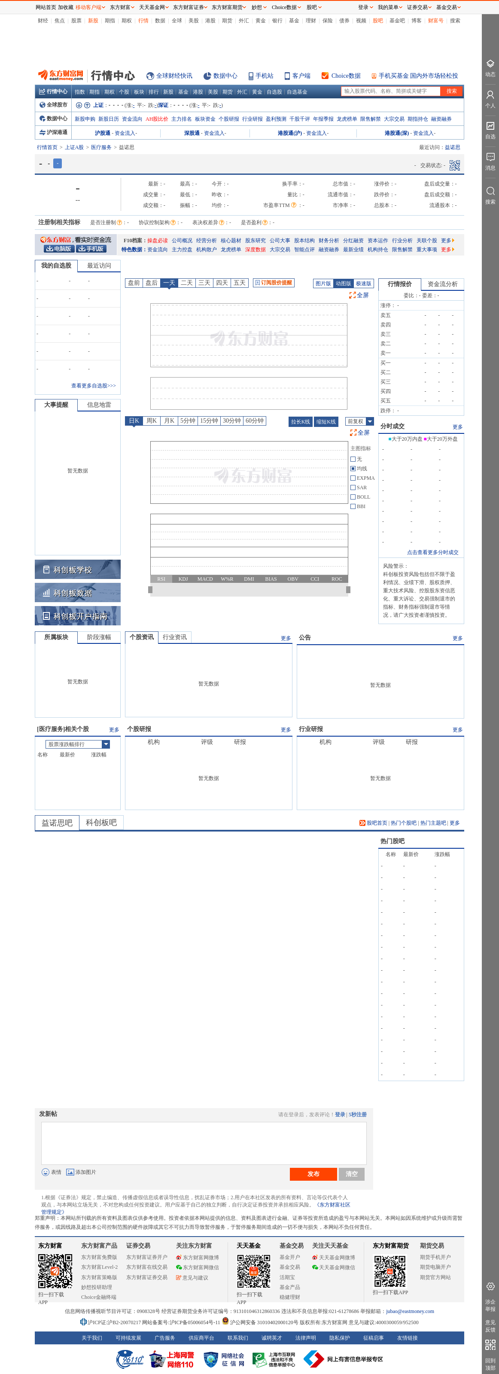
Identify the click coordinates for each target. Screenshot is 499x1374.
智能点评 (304, 250)
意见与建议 (192, 1278)
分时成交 (392, 426)
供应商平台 (201, 1338)
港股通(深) (397, 133)
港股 (210, 21)
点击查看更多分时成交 (433, 552)
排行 (154, 92)
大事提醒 (56, 405)
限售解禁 (370, 119)
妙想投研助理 (96, 1287)
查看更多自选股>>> (93, 386)
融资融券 (441, 119)
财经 (43, 21)
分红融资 (353, 241)
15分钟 (209, 420)
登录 (340, 1115)
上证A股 (74, 147)
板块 (139, 92)
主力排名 (181, 119)
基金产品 (290, 1287)
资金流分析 (443, 284)
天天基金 (249, 1246)
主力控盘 (182, 250)
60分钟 (255, 420)
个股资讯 (142, 637)
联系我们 (238, 1338)
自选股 (274, 92)
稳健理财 (290, 1297)
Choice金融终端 (98, 1297)
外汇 (244, 21)
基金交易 (290, 1267)
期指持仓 (418, 119)
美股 (194, 21)
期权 (127, 21)
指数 (80, 92)
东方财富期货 (391, 1246)
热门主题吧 (433, 823)
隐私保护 (339, 1338)
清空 (352, 1173)
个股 (124, 92)
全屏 (363, 295)
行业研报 (252, 119)
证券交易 (417, 7)
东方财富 (50, 1246)
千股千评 (299, 119)
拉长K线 (300, 422)
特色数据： (134, 250)
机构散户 (206, 250)
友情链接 (407, 1338)
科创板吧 (101, 822)
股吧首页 (373, 823)
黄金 (261, 21)
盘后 (152, 283)
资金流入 (125, 133)
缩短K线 (326, 422)
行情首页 (47, 147)
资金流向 (132, 119)
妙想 (257, 7)
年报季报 (323, 119)
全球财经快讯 (174, 76)
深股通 (192, 133)
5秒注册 (358, 1115)
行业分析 (402, 241)
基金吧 (397, 21)
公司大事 (280, 241)
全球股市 (53, 105)
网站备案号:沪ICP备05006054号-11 (182, 1322)
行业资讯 (175, 637)
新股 (93, 21)
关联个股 (427, 241)
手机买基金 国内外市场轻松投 (419, 76)
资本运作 (378, 241)
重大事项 (427, 250)
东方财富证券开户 (146, 1257)
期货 (227, 21)
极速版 (363, 283)
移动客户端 (88, 7)
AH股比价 (157, 119)
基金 (294, 21)
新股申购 (85, 119)
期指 (110, 21)
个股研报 (229, 119)
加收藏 (65, 7)
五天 (240, 283)
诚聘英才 (272, 1338)
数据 (160, 21)
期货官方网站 (435, 1277)
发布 (313, 1173)
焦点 (60, 21)
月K (169, 420)
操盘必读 (157, 241)
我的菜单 (388, 7)
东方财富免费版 (99, 1257)
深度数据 (255, 250)
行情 (143, 21)
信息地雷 (99, 405)
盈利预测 (276, 119)
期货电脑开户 (435, 1267)
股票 (76, 21)
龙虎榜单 (347, 119)
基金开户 (290, 1257)
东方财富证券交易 (146, 1277)
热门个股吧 (404, 823)
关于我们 (92, 1338)
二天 (187, 283)
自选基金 (297, 92)
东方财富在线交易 (146, 1267)
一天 (169, 283)
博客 (416, 21)
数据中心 (225, 76)
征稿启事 (373, 1338)
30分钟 (232, 420)
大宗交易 (394, 119)
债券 (344, 21)
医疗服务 (101, 147)
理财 (311, 21)
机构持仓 (378, 250)
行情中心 (53, 91)
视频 (361, 21)
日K (134, 420)
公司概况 (182, 241)
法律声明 (305, 1338)
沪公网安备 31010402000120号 (260, 1322)
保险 (328, 21)
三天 (204, 283)
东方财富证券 (188, 7)
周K (151, 420)
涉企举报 (490, 1305)
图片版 (323, 283)
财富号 (436, 21)
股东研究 (255, 241)
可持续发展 (128, 1338)
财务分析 (329, 241)
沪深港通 (53, 132)
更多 (447, 241)
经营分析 (206, 241)
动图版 (343, 283)
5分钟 (187, 420)
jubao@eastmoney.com (410, 1311)
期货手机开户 (435, 1257)
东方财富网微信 (197, 1267)
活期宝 (287, 1277)
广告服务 (165, 1338)
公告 (305, 637)
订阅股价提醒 (274, 283)
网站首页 (46, 7)
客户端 (301, 76)
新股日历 (108, 119)
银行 (277, 21)
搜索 (455, 21)
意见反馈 (490, 1326)
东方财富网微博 (197, 1258)
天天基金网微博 (333, 1258)
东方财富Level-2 (99, 1267)
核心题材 (231, 241)
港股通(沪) (290, 133)
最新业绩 (353, 250)
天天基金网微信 (333, 1267)
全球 (177, 21)
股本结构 (304, 241)
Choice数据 (346, 76)
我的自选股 (56, 265)
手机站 (265, 76)
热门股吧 (392, 841)
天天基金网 (152, 7)
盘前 (134, 283)
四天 (222, 283)
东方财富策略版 (99, 1277)
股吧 (378, 21)
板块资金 (205, 119)
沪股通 (102, 133)
